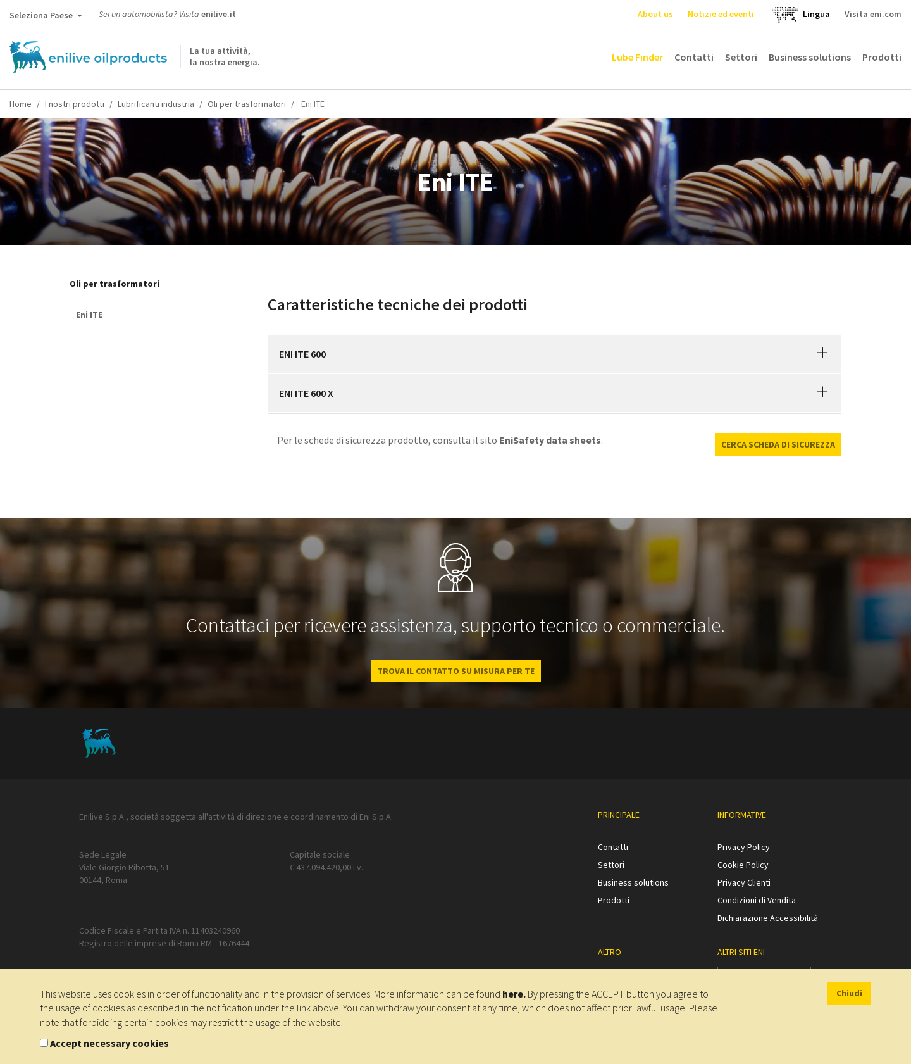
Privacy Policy (743, 847)
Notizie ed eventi (721, 14)
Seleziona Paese (45, 17)
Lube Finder (637, 57)
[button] (822, 353)
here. (514, 993)
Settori (741, 57)
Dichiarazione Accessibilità (767, 917)
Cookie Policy (743, 864)
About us (655, 14)
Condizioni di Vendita (756, 900)
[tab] (555, 354)
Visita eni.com (873, 14)
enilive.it (218, 14)
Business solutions (810, 57)
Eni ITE (89, 314)
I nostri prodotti (74, 104)
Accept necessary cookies (109, 1043)
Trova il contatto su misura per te (456, 671)
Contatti (694, 57)
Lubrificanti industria (156, 104)
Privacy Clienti (744, 882)
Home (20, 104)
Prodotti (882, 57)
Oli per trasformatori (247, 104)
